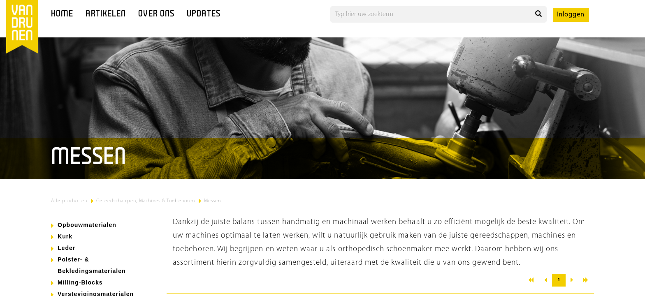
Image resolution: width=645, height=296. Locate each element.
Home (62, 14)
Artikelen (106, 14)
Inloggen (571, 15)
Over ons (156, 14)
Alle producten (69, 201)
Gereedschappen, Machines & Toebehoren (145, 201)
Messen (212, 201)
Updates (203, 14)
